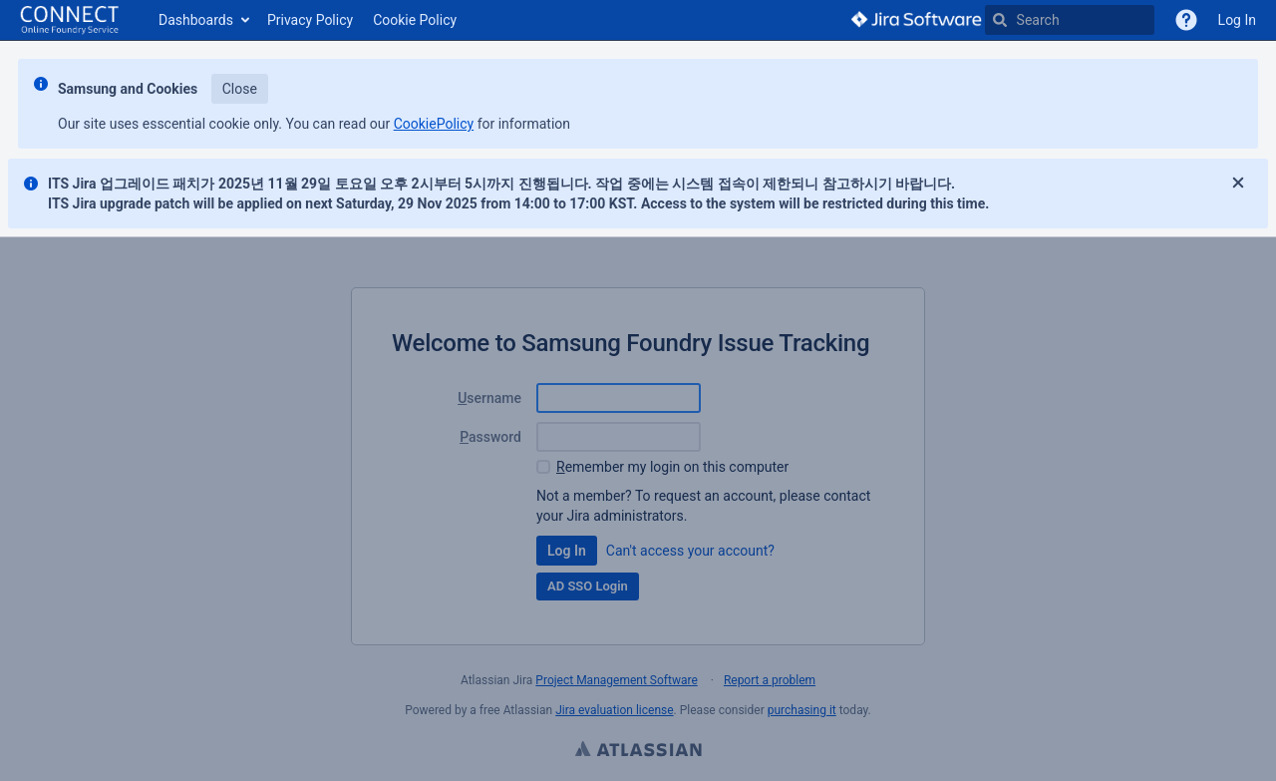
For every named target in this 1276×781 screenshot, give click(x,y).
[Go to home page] (69, 20)
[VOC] (1186, 20)
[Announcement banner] (638, 139)
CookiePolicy (434, 124)
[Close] (1238, 184)
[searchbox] (1069, 20)
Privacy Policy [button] (310, 20)
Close (239, 89)
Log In (1237, 20)
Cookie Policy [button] (415, 20)
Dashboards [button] (196, 20)
